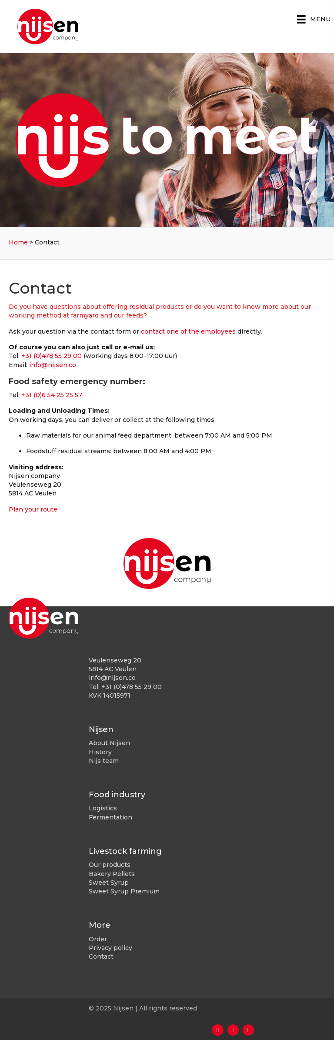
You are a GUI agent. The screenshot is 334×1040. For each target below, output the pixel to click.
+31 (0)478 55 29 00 (51, 356)
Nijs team (104, 761)
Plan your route (33, 509)
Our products (109, 865)
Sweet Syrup (109, 882)
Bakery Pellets (112, 874)
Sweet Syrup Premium (124, 891)
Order (98, 939)
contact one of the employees (188, 331)
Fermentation (110, 817)
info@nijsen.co (52, 365)
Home (18, 242)
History (100, 752)
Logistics (103, 808)
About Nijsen (109, 743)
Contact (101, 956)
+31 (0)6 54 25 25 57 (51, 395)
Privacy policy (110, 948)
